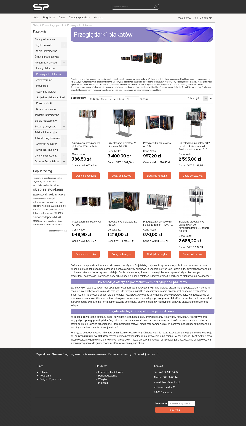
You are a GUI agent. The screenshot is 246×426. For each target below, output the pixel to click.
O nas (62, 17)
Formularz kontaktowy (110, 372)
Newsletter (161, 403)
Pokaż (121, 99)
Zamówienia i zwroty (120, 354)
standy (36, 195)
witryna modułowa (48, 221)
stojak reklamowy (52, 194)
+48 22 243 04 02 (168, 372)
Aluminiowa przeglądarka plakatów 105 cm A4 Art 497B (86, 146)
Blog (195, 17)
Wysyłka (102, 379)
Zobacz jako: (194, 98)
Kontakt (98, 17)
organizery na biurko (42, 181)
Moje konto (184, 17)
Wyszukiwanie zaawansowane (88, 354)
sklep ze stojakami (48, 189)
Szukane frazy (60, 354)
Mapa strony (43, 354)
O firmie (44, 372)
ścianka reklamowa (53, 224)
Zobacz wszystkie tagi (58, 231)
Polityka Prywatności (51, 379)
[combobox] (135, 7)
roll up (56, 185)
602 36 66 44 (170, 377)
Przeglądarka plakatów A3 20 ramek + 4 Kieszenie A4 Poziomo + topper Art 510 (195, 146)
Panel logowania (107, 375)
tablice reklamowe (43, 213)
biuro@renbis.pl (171, 382)
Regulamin (49, 17)
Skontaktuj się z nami (146, 354)
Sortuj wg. (94, 99)
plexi (54, 181)
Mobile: (158, 377)
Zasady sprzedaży (79, 17)
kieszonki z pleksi (55, 178)
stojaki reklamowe (40, 199)
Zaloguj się (206, 17)
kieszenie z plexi (40, 178)
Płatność (103, 383)
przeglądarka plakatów (43, 185)
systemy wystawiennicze (53, 210)
